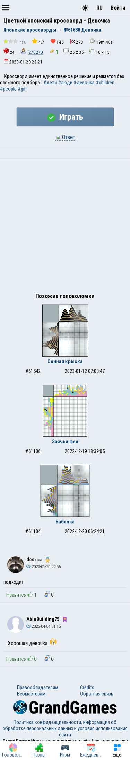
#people (8, 89)
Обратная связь (96, 694)
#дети (50, 82)
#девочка (84, 82)
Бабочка (65, 522)
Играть (65, 117)
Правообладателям (37, 687)
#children (105, 82)
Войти (118, 8)
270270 (35, 52)
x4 (9, 51)
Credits (87, 687)
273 (76, 42)
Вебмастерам (31, 694)
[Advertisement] (65, 227)
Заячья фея (65, 441)
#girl (22, 89)
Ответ (65, 137)
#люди (65, 82)
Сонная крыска (65, 361)
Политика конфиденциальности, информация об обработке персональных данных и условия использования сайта (65, 728)
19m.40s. (101, 41)
